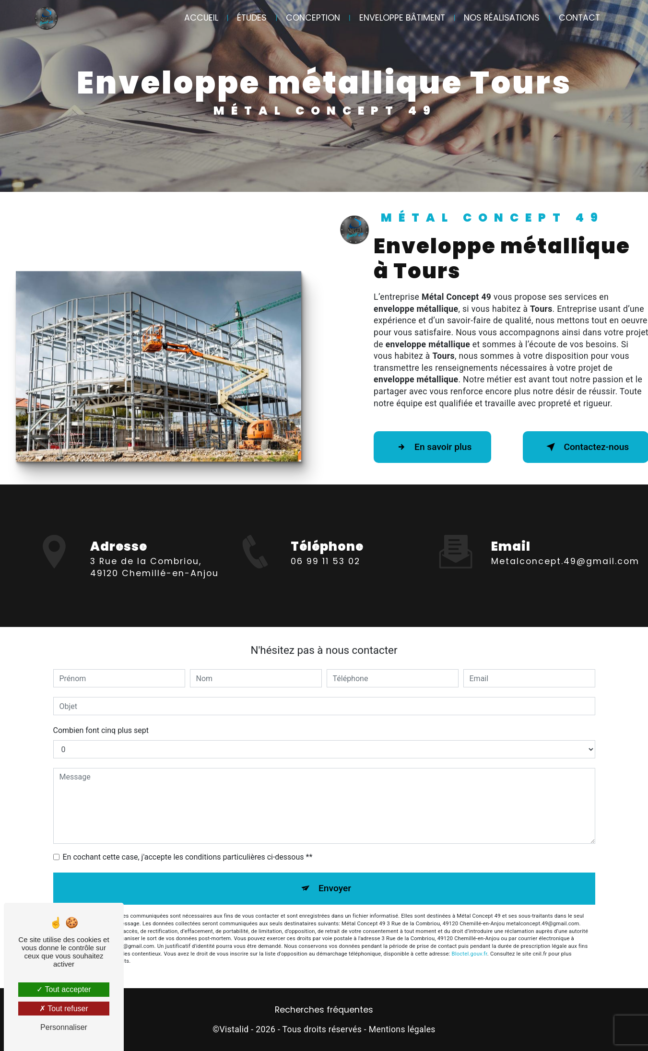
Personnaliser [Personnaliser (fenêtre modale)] (63, 1027)
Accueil (201, 18)
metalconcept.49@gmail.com (565, 541)
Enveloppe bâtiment (402, 18)
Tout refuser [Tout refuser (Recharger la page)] (63, 1008)
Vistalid (233, 1029)
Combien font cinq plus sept (101, 730)
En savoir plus (432, 447)
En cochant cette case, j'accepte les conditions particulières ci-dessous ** (188, 857)
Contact (579, 18)
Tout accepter (63, 989)
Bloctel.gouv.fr (469, 954)
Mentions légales (402, 1029)
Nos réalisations (502, 18)
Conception (313, 18)
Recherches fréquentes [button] (324, 1010)
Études (252, 18)
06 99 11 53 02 (325, 582)
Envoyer (334, 888)
